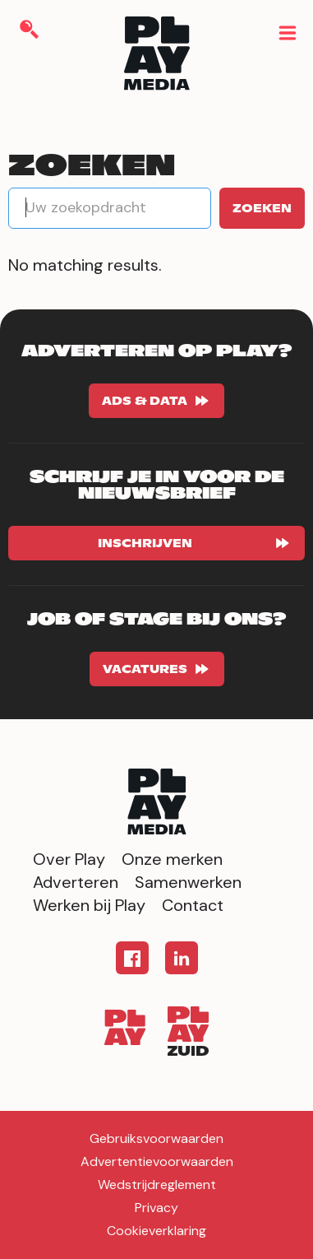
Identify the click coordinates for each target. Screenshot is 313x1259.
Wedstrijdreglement (157, 1184)
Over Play (69, 859)
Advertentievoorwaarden (157, 1161)
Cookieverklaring (156, 1230)
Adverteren (75, 882)
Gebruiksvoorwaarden (156, 1138)
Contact (192, 905)
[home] (157, 56)
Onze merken (172, 859)
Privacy (156, 1207)
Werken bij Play (89, 905)
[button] (286, 31)
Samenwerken (188, 882)
